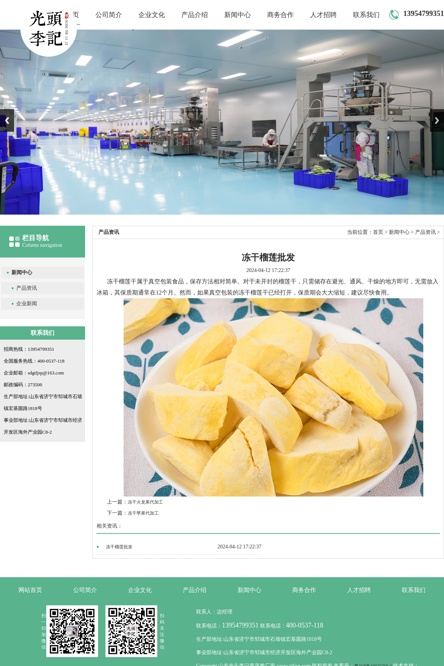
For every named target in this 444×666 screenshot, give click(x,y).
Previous (7, 120)
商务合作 (280, 14)
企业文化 (151, 14)
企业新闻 (26, 303)
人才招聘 (323, 14)
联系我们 (366, 14)
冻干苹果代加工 (143, 513)
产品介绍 (194, 14)
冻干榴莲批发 (119, 546)
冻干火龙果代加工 (145, 502)
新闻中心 (237, 14)
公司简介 (108, 14)
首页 (378, 232)
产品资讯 (26, 288)
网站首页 (30, 590)
